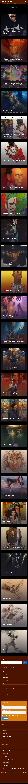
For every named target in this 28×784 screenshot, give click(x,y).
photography (5, 677)
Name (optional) (7, 710)
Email (3, 705)
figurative (4, 683)
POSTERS (4, 756)
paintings (4, 671)
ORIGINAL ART (6, 750)
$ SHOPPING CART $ (7, 748)
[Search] (25, 662)
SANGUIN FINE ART (7, 1)
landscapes (5, 680)
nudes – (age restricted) (8, 688)
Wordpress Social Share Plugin (8, 783)
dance (3, 686)
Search (3, 659)
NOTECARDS (5, 762)
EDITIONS (5, 753)
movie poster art (6, 694)
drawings (4, 674)
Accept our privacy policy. (11, 715)
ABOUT (4, 731)
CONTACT (5, 728)
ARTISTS (4, 733)
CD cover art (5, 691)
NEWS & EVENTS (6, 736)
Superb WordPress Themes (17, 780)
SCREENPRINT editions (8, 759)
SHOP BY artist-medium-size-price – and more (13, 768)
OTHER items (5, 765)
